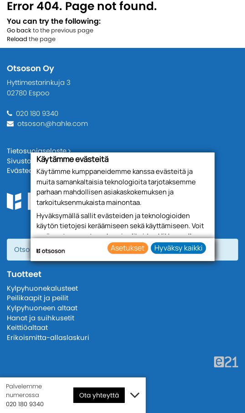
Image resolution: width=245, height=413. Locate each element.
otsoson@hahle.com (52, 123)
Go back (19, 30)
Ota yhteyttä (99, 395)
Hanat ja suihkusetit (40, 318)
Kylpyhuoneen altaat (42, 308)
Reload (17, 39)
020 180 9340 (37, 113)
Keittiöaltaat (27, 327)
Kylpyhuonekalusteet (42, 288)
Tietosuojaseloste (39, 151)
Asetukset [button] (127, 248)
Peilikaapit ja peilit (37, 298)
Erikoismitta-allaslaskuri (48, 337)
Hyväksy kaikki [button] (178, 248)
